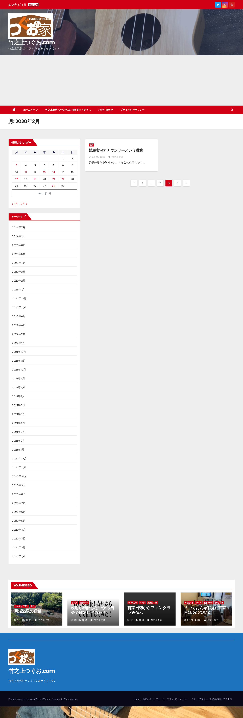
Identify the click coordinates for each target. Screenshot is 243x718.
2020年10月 (19, 476)
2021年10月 (19, 369)
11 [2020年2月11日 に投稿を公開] (26, 172)
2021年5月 (18, 414)
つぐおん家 (132, 603)
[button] (232, 109)
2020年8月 (19, 494)
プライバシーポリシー (132, 109)
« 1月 (15, 203)
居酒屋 (150, 603)
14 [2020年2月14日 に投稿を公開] (53, 172)
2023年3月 (19, 271)
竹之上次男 (115, 157)
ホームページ (30, 109)
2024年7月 (18, 227)
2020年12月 (19, 458)
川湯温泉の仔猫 (27, 611)
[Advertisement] (121, 80)
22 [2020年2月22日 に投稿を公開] (63, 179)
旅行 (32, 606)
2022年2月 (19, 334)
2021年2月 (18, 440)
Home (137, 699)
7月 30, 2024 (24, 620)
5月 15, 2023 (194, 620)
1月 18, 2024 (80, 620)
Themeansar (70, 699)
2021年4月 (18, 423)
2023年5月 (19, 254)
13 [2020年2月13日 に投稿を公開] (44, 172)
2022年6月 (19, 316)
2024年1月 (18, 236)
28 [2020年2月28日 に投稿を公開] (53, 185)
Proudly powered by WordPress (25, 699)
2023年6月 (19, 245)
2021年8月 (18, 387)
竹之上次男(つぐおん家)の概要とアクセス (68, 109)
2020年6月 (19, 511)
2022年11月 (19, 307)
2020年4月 (19, 529)
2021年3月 (18, 431)
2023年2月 (19, 280)
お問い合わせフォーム (153, 699)
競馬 (91, 145)
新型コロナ (84, 603)
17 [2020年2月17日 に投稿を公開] (16, 179)
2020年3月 (19, 538)
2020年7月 (19, 503)
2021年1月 (18, 449)
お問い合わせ (105, 109)
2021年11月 (19, 360)
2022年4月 (19, 325)
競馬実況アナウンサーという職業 (116, 150)
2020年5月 (19, 520)
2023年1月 (18, 289)
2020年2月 (19, 547)
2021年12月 (19, 351)
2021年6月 (18, 405)
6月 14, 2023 (137, 620)
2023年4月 (19, 262)
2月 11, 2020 (98, 157)
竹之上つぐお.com (31, 42)
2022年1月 (18, 342)
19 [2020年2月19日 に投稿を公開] (35, 179)
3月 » (24, 203)
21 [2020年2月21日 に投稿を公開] (53, 179)
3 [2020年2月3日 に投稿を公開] (16, 165)
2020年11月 (19, 467)
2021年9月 (18, 378)
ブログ (17, 606)
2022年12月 (19, 298)
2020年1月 (18, 556)
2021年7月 (18, 396)
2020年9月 (19, 485)
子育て (25, 606)
